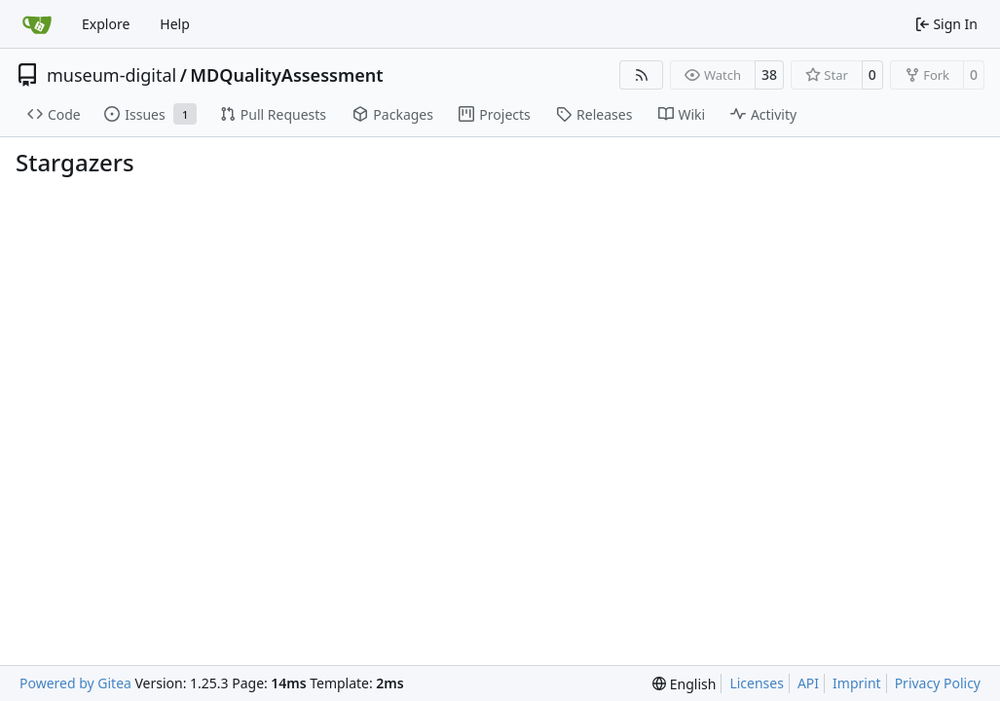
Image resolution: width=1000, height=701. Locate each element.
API (808, 683)
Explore (106, 24)
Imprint (857, 683)
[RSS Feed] (641, 75)
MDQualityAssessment (286, 75)
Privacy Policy (938, 683)
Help (175, 24)
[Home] (37, 24)
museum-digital (111, 75)
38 (769, 74)
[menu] (684, 684)
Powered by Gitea (75, 683)
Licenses (756, 683)
